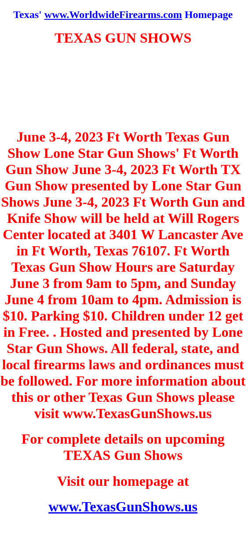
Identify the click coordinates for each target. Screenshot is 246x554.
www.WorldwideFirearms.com (113, 14)
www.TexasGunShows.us (123, 506)
